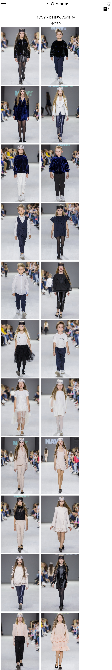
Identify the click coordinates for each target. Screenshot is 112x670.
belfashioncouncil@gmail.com (10, 661)
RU (105, 9)
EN (109, 9)
